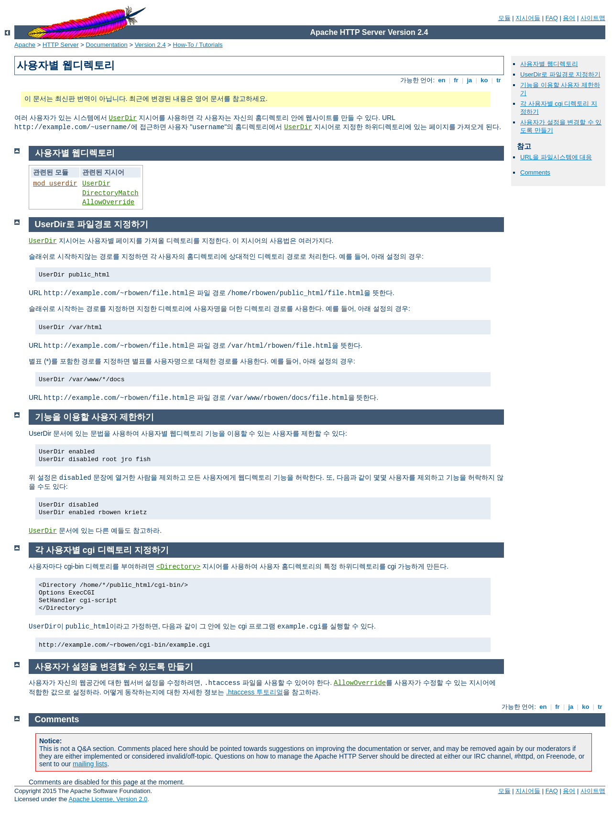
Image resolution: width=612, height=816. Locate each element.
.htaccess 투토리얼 (254, 692)
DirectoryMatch (110, 193)
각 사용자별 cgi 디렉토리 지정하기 (102, 550)
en (442, 80)
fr (456, 80)
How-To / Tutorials (198, 44)
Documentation (106, 44)
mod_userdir (55, 183)
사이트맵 (592, 18)
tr (499, 80)
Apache (24, 44)
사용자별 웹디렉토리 (549, 63)
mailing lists (90, 764)
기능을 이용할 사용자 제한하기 (94, 417)
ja (469, 80)
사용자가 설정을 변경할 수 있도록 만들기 (114, 667)
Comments (535, 172)
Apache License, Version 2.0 (107, 799)
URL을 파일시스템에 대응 (556, 157)
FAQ (552, 18)
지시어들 (527, 18)
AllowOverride (108, 202)
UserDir (123, 118)
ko (484, 80)
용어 (569, 18)
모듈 (504, 18)
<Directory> (178, 567)
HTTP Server (61, 44)
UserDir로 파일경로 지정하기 (560, 74)
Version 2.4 (150, 44)
